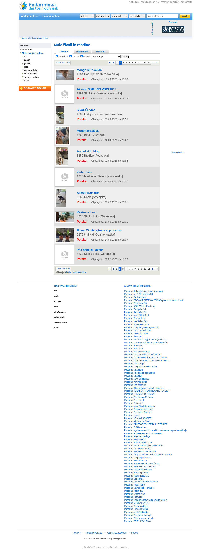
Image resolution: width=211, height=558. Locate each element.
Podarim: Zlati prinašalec (136, 315)
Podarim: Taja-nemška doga (137, 455)
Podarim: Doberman (134, 485)
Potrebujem (82, 51)
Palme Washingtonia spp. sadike (92, 239)
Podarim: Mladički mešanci (137, 427)
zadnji (150, 2)
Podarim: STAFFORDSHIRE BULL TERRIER (146, 430)
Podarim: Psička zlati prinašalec (139, 379)
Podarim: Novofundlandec (136, 385)
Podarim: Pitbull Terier (134, 491)
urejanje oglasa (51, 16)
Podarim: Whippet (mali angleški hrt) (141, 334)
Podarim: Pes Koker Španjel (137, 418)
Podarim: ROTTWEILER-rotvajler (140, 312)
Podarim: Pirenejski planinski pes (140, 473)
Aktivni (74, 57)
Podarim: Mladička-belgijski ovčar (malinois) (145, 346)
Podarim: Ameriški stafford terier (139, 412)
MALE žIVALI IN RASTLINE (65, 293)
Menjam (100, 51)
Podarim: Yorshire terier (135, 388)
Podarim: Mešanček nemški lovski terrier (143, 452)
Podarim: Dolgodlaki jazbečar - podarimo (143, 297)
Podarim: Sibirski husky (135, 467)
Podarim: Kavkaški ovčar (136, 340)
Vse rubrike (26, 49)
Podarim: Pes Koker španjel (137, 521)
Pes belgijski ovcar (85, 258)
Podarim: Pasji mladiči (135, 446)
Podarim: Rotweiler (133, 352)
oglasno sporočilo (177, 152)
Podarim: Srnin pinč (133, 409)
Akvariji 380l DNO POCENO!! (90, 87)
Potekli (85, 57)
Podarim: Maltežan (133, 382)
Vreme (124, 554)
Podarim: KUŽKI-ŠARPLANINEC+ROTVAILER (146, 397)
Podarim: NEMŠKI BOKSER (138, 424)
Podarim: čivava (132, 421)
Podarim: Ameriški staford (136, 321)
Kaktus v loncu (83, 223)
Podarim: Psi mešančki (135, 318)
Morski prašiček (83, 128)
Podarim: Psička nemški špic (138, 476)
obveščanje (186, 2)
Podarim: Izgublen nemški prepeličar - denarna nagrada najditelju (155, 436)
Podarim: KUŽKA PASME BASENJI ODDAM (145, 364)
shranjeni (170, 2)
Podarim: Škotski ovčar (135, 303)
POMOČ (134, 540)
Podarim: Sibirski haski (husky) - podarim (144, 394)
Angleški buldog (83, 149)
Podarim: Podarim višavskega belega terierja (145, 506)
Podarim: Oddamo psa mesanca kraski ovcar (145, 349)
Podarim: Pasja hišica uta (136, 482)
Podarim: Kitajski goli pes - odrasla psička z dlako (148, 461)
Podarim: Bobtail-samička (136, 330)
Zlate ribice (81, 186)
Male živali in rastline (38, 38)
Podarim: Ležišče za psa (136, 515)
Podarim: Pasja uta (133, 497)
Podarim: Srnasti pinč (134, 500)
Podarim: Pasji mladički (135, 309)
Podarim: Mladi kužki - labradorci (140, 458)
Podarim (23, 38)
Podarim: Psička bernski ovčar (138, 415)
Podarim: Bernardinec (134, 325)
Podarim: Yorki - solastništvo (138, 337)
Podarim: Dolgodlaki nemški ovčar (140, 373)
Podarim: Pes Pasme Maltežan (139, 403)
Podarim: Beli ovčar (133, 355)
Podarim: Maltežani (133, 376)
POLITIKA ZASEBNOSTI (117, 540)
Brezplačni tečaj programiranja (96, 554)
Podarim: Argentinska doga (137, 443)
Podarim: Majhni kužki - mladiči (139, 494)
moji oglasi (134, 2)
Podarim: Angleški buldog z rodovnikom (143, 440)
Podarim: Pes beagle (134, 370)
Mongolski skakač (84, 70)
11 (149, 62)
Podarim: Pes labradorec (136, 512)
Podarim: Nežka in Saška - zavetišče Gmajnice (146, 367)
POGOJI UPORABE (94, 540)
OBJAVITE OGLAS (35, 88)
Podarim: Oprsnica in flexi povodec (141, 488)
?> (102, 16)
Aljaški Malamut (83, 206)
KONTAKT (77, 540)
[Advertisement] (84, 28)
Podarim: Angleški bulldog (136, 518)
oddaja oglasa (29, 16)
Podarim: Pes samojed (135, 391)
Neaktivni (62, 57)
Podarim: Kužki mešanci (136, 433)
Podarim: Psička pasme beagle (139, 524)
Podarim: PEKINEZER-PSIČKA (139, 400)
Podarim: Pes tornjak (134, 406)
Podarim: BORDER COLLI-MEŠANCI (142, 470)
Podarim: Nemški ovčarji (136, 328)
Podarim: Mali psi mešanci (137, 358)
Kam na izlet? (115, 554)
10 (145, 62)
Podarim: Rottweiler (133, 503)
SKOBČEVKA (82, 107)
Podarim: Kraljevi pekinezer (137, 464)
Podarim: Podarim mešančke (138, 449)
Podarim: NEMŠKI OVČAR (137, 509)
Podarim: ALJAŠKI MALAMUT (138, 300)
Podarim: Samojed (133, 343)
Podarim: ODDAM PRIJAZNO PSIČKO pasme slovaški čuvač (153, 306)
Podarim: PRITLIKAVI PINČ (137, 527)
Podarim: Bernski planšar (136, 479)
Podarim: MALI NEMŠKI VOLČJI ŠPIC (142, 361)
